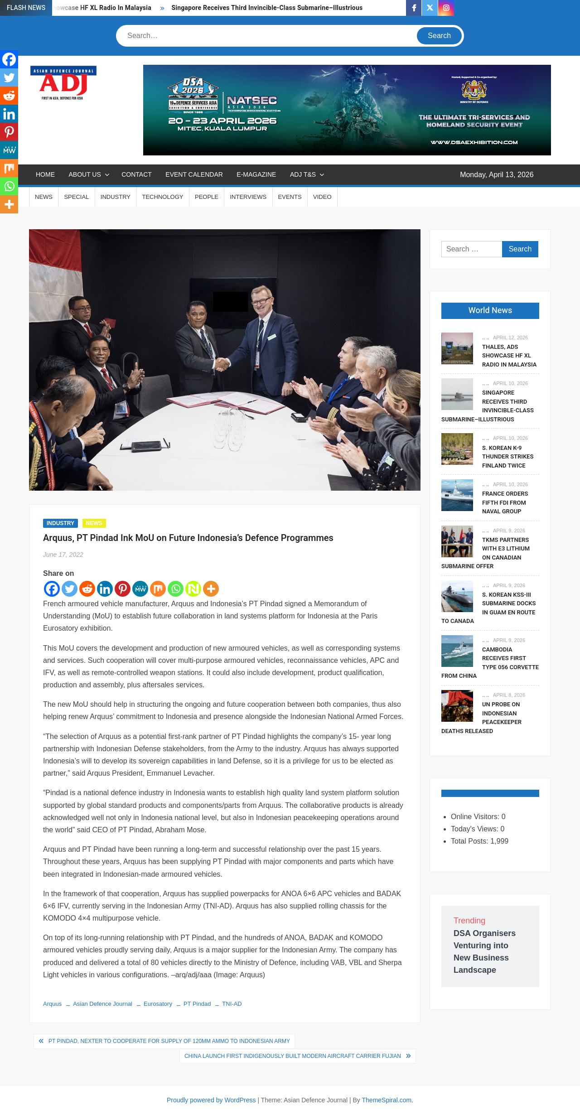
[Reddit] (87, 589)
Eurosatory (158, 1003)
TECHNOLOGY (163, 196)
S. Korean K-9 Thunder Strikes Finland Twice (507, 457)
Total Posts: (470, 841)
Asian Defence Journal (102, 1003)
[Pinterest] (122, 589)
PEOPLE (206, 196)
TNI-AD (232, 1003)
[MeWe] (140, 589)
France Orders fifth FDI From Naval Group (505, 502)
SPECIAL (76, 196)
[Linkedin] (105, 589)
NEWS (44, 196)
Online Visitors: (476, 817)
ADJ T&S (303, 174)
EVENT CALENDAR (194, 174)
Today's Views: (475, 829)
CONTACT (136, 174)
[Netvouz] (193, 589)
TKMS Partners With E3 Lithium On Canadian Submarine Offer (485, 553)
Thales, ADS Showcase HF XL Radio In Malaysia (509, 356)
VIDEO (322, 196)
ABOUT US (84, 174)
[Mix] (158, 589)
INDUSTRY (115, 196)
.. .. (485, 337)
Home (45, 174)
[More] (211, 589)
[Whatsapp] (176, 589)
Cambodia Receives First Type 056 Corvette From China (490, 663)
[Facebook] (52, 589)
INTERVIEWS (248, 196)
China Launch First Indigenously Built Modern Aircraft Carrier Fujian (292, 1056)
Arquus (52, 1003)
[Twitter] (69, 589)
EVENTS (290, 196)
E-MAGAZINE (256, 174)
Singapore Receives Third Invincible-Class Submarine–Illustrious (266, 8)
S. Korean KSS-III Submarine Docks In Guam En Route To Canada (488, 608)
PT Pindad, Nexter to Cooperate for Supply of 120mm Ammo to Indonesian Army (169, 1041)
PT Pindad (197, 1003)
